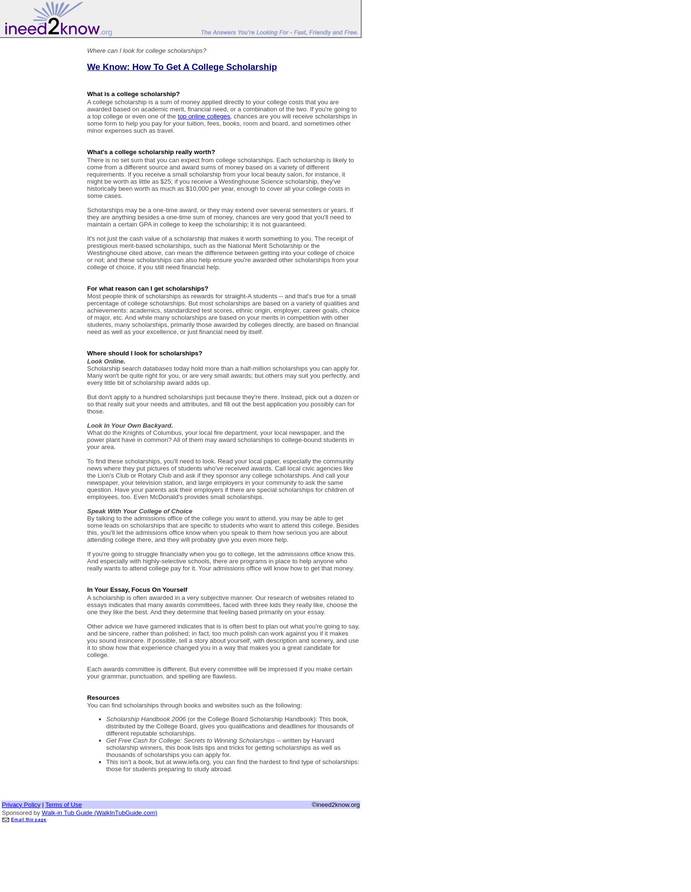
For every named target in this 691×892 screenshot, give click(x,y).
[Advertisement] (39, 182)
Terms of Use (63, 804)
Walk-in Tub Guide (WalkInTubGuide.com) (100, 812)
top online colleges (204, 116)
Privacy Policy (21, 804)
